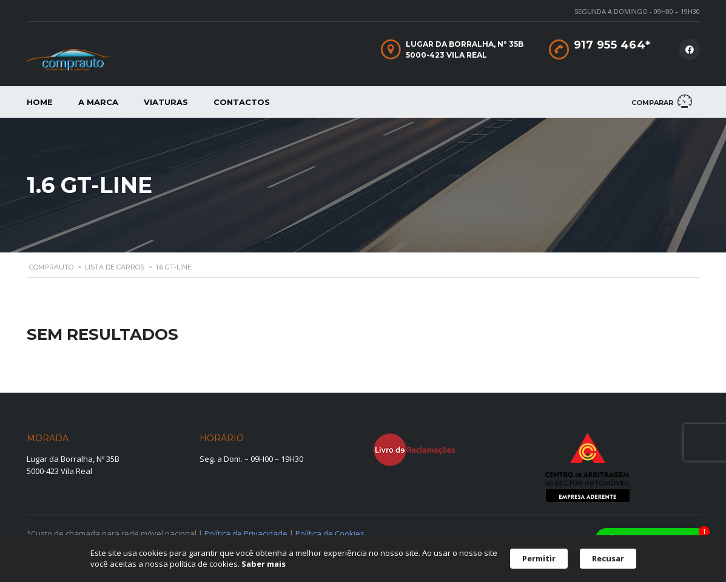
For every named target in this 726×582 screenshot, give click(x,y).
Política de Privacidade (245, 533)
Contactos (241, 102)
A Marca (98, 102)
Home (40, 102)
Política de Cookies (330, 533)
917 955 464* (612, 45)
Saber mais (263, 563)
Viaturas (166, 102)
